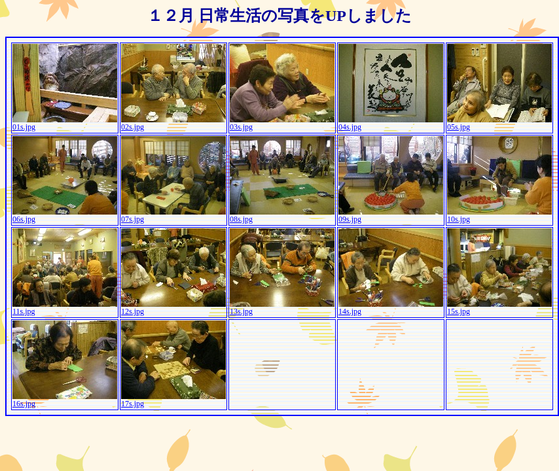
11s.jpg (64, 308)
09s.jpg (390, 215)
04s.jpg (390, 123)
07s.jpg (173, 215)
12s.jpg (173, 308)
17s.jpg (173, 400)
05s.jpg (499, 123)
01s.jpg (64, 123)
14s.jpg (390, 308)
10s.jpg (499, 215)
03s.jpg (282, 123)
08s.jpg (282, 215)
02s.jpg (173, 123)
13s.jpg (282, 308)
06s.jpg (64, 215)
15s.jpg (499, 308)
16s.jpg (64, 400)
